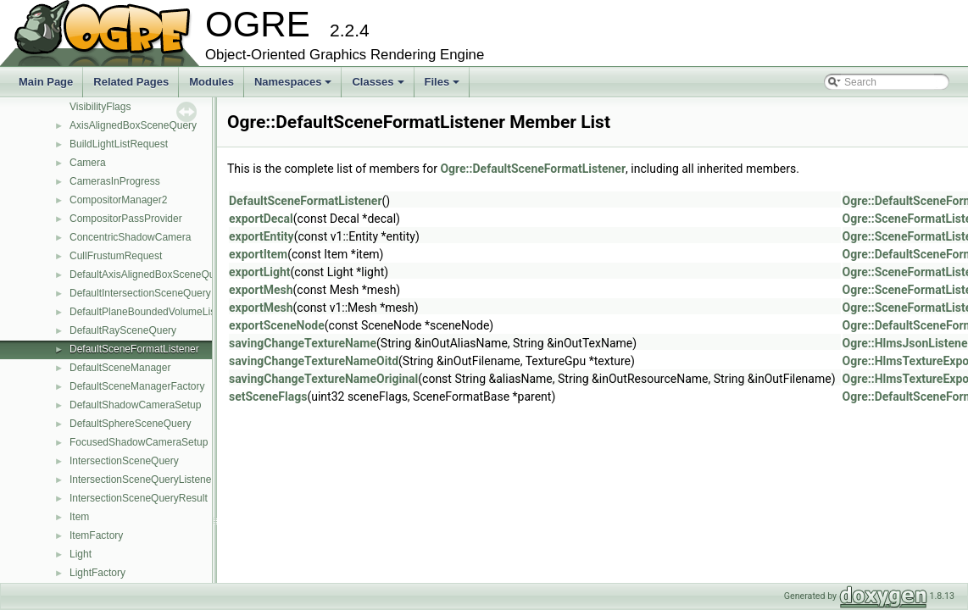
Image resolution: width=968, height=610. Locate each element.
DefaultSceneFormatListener (134, 349)
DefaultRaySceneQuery (123, 330)
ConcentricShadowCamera (130, 237)
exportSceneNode (277, 325)
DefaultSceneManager (120, 368)
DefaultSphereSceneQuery (130, 424)
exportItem (258, 254)
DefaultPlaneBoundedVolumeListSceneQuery (172, 312)
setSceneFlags (268, 396)
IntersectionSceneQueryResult (139, 498)
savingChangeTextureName (302, 343)
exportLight (260, 272)
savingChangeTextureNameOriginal (323, 378)
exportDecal (261, 218)
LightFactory (97, 573)
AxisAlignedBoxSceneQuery (133, 125)
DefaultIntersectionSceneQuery (140, 293)
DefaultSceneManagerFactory (137, 386)
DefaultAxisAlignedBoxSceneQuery (149, 274)
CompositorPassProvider (126, 219)
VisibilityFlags (100, 107)
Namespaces (294, 86)
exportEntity (261, 236)
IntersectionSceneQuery (124, 461)
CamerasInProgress (115, 181)
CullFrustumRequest (116, 256)
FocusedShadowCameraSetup (139, 442)
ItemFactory (96, 535)
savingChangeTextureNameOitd (313, 361)
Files (444, 86)
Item (79, 517)
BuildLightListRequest (119, 144)
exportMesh (261, 290)
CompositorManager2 (118, 200)
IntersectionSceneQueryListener (142, 479)
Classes (379, 86)
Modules (211, 81)
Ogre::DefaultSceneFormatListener (533, 168)
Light (81, 554)
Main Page (46, 81)
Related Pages (131, 81)
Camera (88, 163)
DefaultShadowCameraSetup (135, 405)
